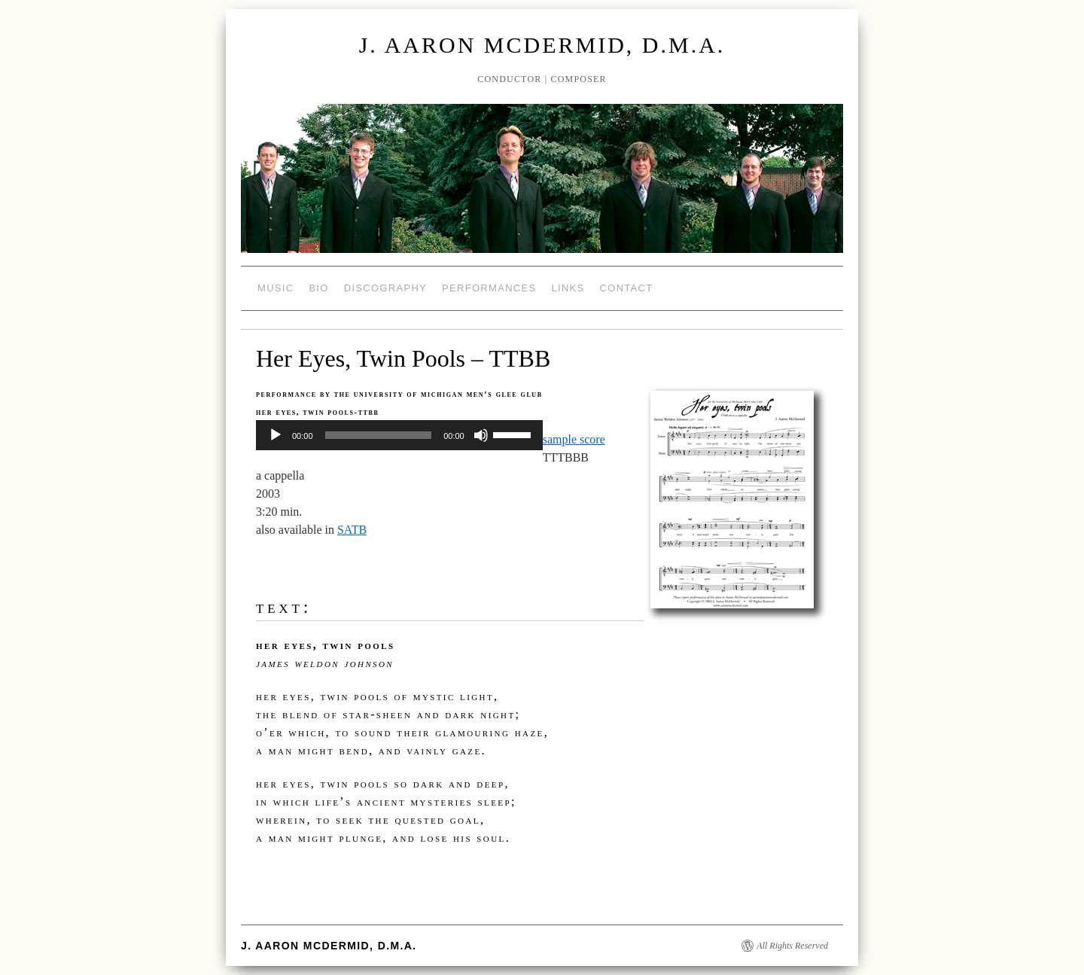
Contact (626, 288)
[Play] (275, 435)
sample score (574, 439)
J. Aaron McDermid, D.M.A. (542, 44)
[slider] (378, 435)
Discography (385, 288)
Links (567, 288)
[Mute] (481, 435)
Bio (318, 288)
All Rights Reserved (792, 945)
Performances (489, 288)
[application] (399, 435)
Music (275, 288)
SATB (352, 529)
